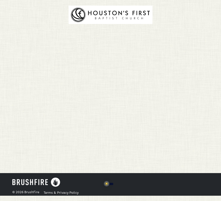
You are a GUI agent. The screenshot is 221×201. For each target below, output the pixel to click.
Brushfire (31, 192)
